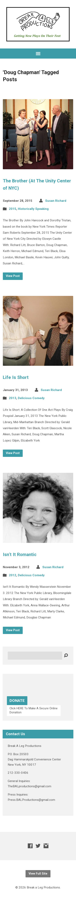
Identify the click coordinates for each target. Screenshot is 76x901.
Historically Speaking (33, 209)
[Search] (35, 656)
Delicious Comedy (31, 398)
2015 (12, 209)
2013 (12, 398)
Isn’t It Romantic (19, 554)
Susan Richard (55, 201)
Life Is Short (16, 377)
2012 (12, 575)
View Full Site (38, 873)
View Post (13, 276)
